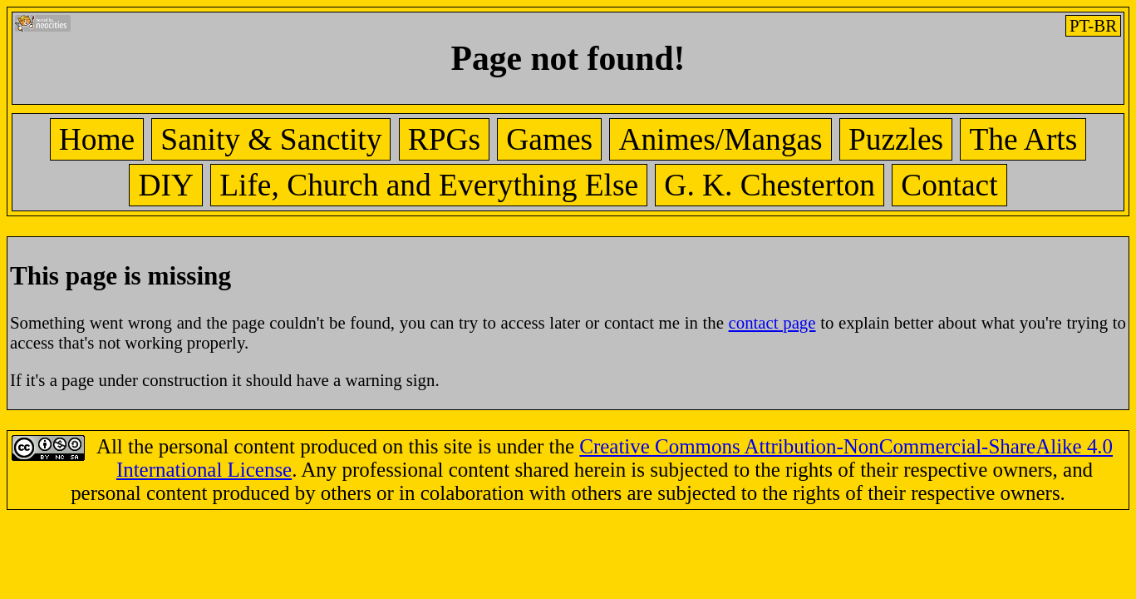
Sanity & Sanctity (270, 139)
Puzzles (895, 139)
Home (97, 139)
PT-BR (1093, 25)
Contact (949, 185)
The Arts (1023, 139)
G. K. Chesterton (769, 185)
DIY (166, 185)
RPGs (444, 139)
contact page (772, 322)
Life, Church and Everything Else (428, 185)
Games (549, 139)
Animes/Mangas (720, 139)
